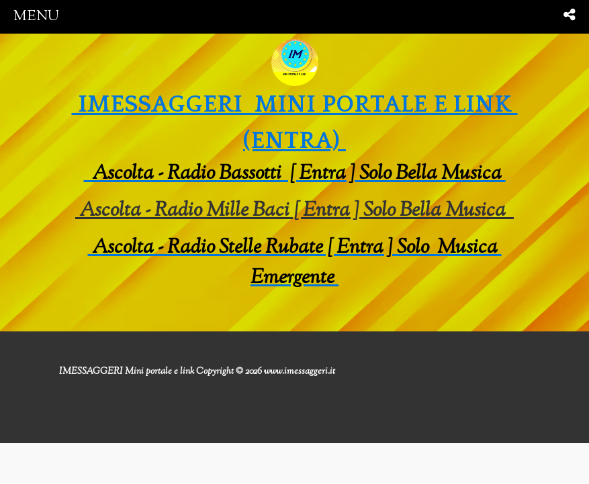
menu (36, 16)
